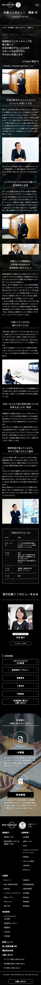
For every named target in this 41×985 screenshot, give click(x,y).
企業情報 (25, 832)
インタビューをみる (20, 643)
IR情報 (5, 875)
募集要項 (20, 678)
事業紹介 (6, 832)
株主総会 (26, 897)
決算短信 (26, 880)
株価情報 (26, 901)
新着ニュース (7, 942)
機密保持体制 (7, 950)
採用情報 (11, 28)
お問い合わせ (7, 955)
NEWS (25, 845)
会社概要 (26, 837)
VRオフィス (26, 870)
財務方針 (7, 889)
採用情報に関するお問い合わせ (20, 701)
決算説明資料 (27, 889)
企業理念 (26, 857)
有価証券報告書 (28, 884)
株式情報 (26, 893)
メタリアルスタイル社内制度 (20, 662)
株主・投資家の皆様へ (11, 884)
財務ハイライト (9, 897)
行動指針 (20, 693)
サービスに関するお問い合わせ (14, 959)
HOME (4, 28)
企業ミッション (27, 841)
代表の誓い (26, 865)
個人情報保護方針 (9, 946)
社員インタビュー (20, 28)
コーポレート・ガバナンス (12, 893)
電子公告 (7, 906)
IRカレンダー (8, 901)
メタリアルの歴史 (28, 861)
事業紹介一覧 (8, 837)
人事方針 (20, 686)
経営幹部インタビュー (20, 670)
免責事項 (26, 906)
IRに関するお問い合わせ (12, 968)
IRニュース (7, 880)
